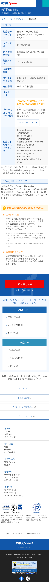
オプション (9, 459)
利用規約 (17, 554)
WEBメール (10, 493)
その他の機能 (9, 452)
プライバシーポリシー (24, 557)
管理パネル (10, 490)
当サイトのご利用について (31, 554)
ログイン (8, 487)
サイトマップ (9, 437)
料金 (6, 447)
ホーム (7, 428)
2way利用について (28, 122)
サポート (8, 472)
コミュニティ (11, 477)
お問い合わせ (11, 480)
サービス (8, 444)
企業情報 (8, 434)
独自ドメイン (9, 462)
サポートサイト (12, 475)
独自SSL (7, 465)
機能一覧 (8, 449)
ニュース (8, 431)
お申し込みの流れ (23, 290)
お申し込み (24, 284)
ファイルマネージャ (13, 495)
